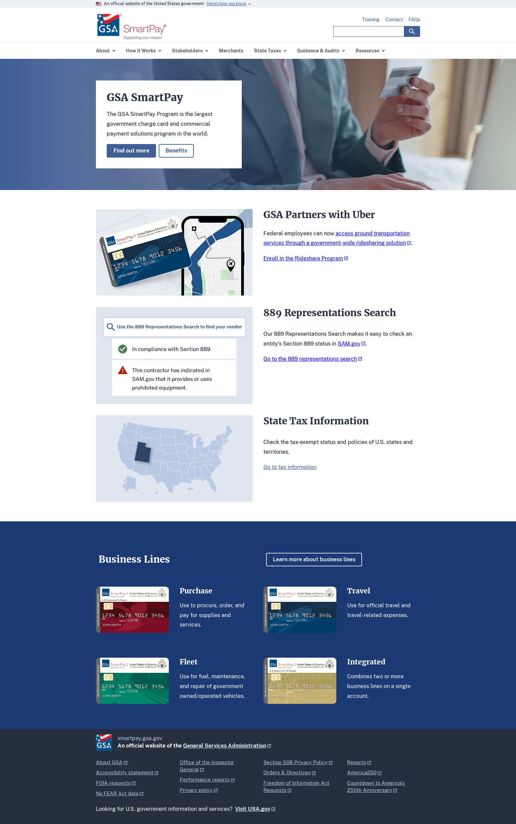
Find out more (131, 150)
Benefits (176, 150)
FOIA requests (113, 783)
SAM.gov (349, 343)
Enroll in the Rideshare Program (303, 258)
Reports (356, 762)
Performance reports (205, 779)
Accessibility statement (124, 772)
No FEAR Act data (117, 793)
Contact (394, 19)
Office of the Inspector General (207, 765)
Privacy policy (196, 790)
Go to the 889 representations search (310, 359)
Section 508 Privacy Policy (295, 762)
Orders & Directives (287, 772)
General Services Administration (224, 746)
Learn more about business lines (314, 559)
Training (371, 19)
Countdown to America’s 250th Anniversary (376, 786)
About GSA (109, 762)
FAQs (414, 19)
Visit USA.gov (252, 809)
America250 (362, 772)
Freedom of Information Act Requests (296, 786)
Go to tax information (289, 467)
